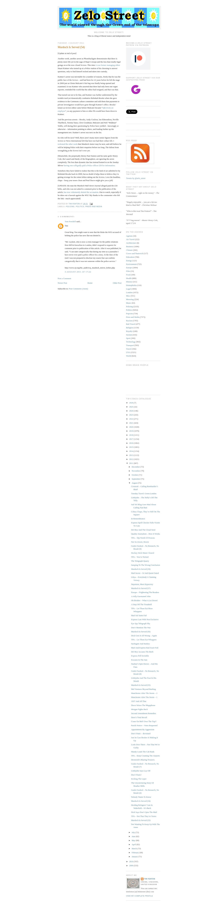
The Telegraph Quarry (140, 561)
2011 (131, 463)
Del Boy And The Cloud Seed (143, 530)
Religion (129, 327)
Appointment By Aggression (142, 729)
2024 (131, 411)
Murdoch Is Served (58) (141, 569)
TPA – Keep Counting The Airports (145, 756)
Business (129, 246)
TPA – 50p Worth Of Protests (143, 538)
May (134, 840)
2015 (131, 447)
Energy (129, 260)
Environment (131, 264)
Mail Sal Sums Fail (139, 615)
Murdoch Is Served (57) (141, 588)
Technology (131, 342)
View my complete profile (139, 896)
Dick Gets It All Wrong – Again (144, 635)
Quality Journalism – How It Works (145, 534)
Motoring (130, 299)
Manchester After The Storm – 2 (144, 693)
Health (129, 278)
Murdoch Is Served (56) (141, 631)
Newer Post (62, 283)
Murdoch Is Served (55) (141, 685)
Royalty (129, 331)
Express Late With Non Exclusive (144, 619)
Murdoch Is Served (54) (141, 801)
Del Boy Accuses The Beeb (142, 652)
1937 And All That (138, 701)
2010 (131, 861)
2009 (131, 865)
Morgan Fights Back (139, 709)
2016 (131, 443)
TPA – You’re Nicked (139, 557)
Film (128, 271)
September (136, 479)
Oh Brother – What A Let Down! (144, 600)
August (135, 483)
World (128, 356)
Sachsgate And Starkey (140, 644)
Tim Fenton (149, 879)
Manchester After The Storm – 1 (144, 697)
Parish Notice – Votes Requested (144, 725)
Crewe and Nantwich (134, 253)
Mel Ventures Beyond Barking (143, 689)
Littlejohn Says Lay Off (140, 771)
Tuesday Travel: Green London (143, 493)
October (135, 475)
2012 (131, 459)
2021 (131, 423)
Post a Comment (64, 278)
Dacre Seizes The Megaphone (143, 705)
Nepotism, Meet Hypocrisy (142, 584)
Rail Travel (130, 324)
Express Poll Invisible (140, 656)
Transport (130, 345)
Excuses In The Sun (139, 660)
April (134, 844)
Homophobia (131, 285)
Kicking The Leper (139, 779)
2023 (131, 415)
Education (130, 257)
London (129, 292)
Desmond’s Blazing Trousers (142, 760)
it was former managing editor (108, 65)
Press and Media (93, 206)
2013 (131, 455)
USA (128, 352)
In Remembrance (138, 518)
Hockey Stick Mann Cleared (142, 553)
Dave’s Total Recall (139, 717)
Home (89, 283)
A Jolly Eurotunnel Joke (141, 596)
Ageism (129, 236)
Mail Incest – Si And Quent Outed (145, 573)
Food (128, 275)
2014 (131, 451)
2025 (131, 407)
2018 (131, 435)
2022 (131, 419)
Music (128, 303)
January (135, 856)
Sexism (129, 335)
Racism (129, 320)
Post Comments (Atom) (78, 289)
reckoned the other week (68, 144)
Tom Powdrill (70, 221)
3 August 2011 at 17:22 (78, 272)
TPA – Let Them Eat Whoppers (143, 639)
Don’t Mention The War (141, 627)
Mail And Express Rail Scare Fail (144, 648)
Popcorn (129, 313)
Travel (128, 349)
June (134, 836)
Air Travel (130, 239)
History (129, 282)
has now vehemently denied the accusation (81, 192)
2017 (131, 439)
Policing (70, 206)
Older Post (117, 283)
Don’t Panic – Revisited (140, 733)
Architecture (131, 243)
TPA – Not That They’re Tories (143, 816)
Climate (129, 250)
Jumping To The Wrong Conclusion (145, 565)
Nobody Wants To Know (141, 797)
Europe (129, 267)
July (133, 832)
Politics (80, 206)
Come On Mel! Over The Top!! (143, 721)
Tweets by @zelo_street (135, 178)
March (134, 848)
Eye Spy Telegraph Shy (140, 623)
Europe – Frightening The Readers (145, 592)
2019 (131, 431)
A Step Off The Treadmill (141, 604)
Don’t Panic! (136, 775)
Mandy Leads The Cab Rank (142, 751)
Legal (128, 289)
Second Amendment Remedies (143, 713)
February (135, 852)
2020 (131, 427)
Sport (128, 338)
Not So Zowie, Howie (140, 542)
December (136, 467)
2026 (131, 403)
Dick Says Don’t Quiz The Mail (144, 812)
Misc (128, 296)
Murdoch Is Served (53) (141, 820)
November (136, 471)
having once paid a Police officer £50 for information (89, 165)
